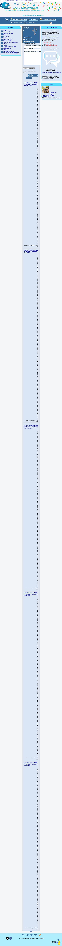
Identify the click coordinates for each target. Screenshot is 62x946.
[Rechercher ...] (43, 23)
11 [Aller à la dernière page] (31, 80)
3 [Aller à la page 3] (30, 77)
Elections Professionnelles (9, 46)
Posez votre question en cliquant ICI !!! (51, 72)
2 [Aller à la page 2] (28, 77)
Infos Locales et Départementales (11, 52)
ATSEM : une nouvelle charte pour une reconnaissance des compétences (49, 94)
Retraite (5, 43)
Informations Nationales (9, 51)
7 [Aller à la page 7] (37, 77)
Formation (5, 37)
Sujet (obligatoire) (28, 48)
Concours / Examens (8, 33)
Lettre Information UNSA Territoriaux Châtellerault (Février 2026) (31, 87)
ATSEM (5, 45)
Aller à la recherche (20, 0)
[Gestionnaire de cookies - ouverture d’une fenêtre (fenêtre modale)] (59, 943)
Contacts (33, 19)
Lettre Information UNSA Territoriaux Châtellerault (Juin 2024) (31, 597)
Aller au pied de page (29, 0)
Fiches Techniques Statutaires (10, 42)
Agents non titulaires (8, 31)
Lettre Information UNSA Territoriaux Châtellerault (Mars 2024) (31, 767)
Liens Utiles (30, 22)
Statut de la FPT (7, 40)
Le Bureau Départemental (19, 19)
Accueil (5, 30)
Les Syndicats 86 (17, 22)
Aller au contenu (10, 0)
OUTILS (5, 49)
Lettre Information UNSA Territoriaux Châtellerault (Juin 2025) (31, 254)
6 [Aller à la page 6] (35, 77)
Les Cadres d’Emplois (48, 19)
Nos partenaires (7, 48)
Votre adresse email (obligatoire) (32, 45)
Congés (5, 34)
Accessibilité (3, 0)
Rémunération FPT (7, 39)
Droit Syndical (6, 36)
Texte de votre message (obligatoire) (33, 51)
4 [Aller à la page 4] (32, 77)
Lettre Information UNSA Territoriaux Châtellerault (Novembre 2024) (31, 429)
